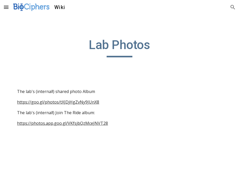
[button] (6, 7)
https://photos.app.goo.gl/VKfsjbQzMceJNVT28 (62, 123)
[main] (119, 47)
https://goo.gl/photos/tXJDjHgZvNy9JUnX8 (58, 102)
